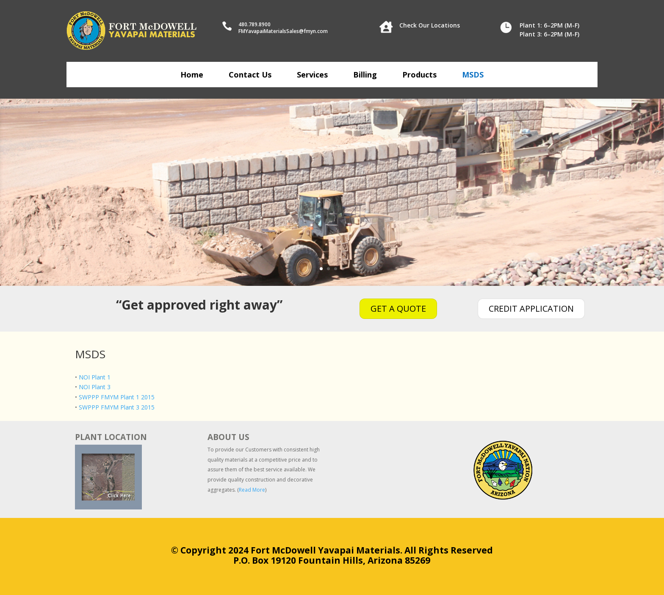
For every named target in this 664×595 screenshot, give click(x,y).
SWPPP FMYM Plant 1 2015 (117, 397)
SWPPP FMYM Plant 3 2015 (117, 407)
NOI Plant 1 (95, 377)
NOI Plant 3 (95, 387)
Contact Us (250, 76)
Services (312, 76)
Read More (252, 489)
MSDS (473, 76)
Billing (365, 76)
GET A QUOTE (398, 308)
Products (419, 76)
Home (191, 76)
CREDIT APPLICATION (531, 308)
